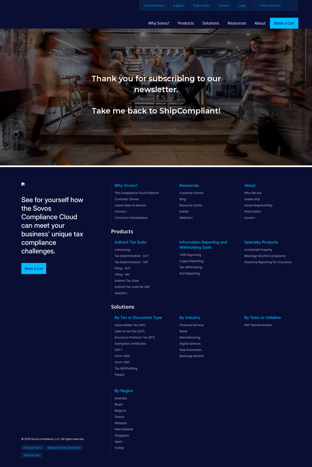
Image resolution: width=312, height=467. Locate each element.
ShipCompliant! (190, 110)
